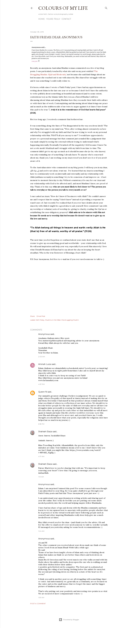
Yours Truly (53, 19)
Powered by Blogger (69, 619)
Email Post (41, 316)
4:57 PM (41, 384)
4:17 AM (41, 456)
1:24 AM (41, 531)
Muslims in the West (53, 320)
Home (41, 19)
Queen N (42, 392)
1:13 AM (41, 477)
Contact (66, 19)
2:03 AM (41, 357)
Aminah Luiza (44, 364)
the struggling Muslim (70, 320)
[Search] (106, 7)
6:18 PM (41, 424)
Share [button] (32, 316)
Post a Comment (38, 604)
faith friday (40, 320)
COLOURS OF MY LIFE (63, 8)
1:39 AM (41, 597)
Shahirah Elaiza (45, 431)
